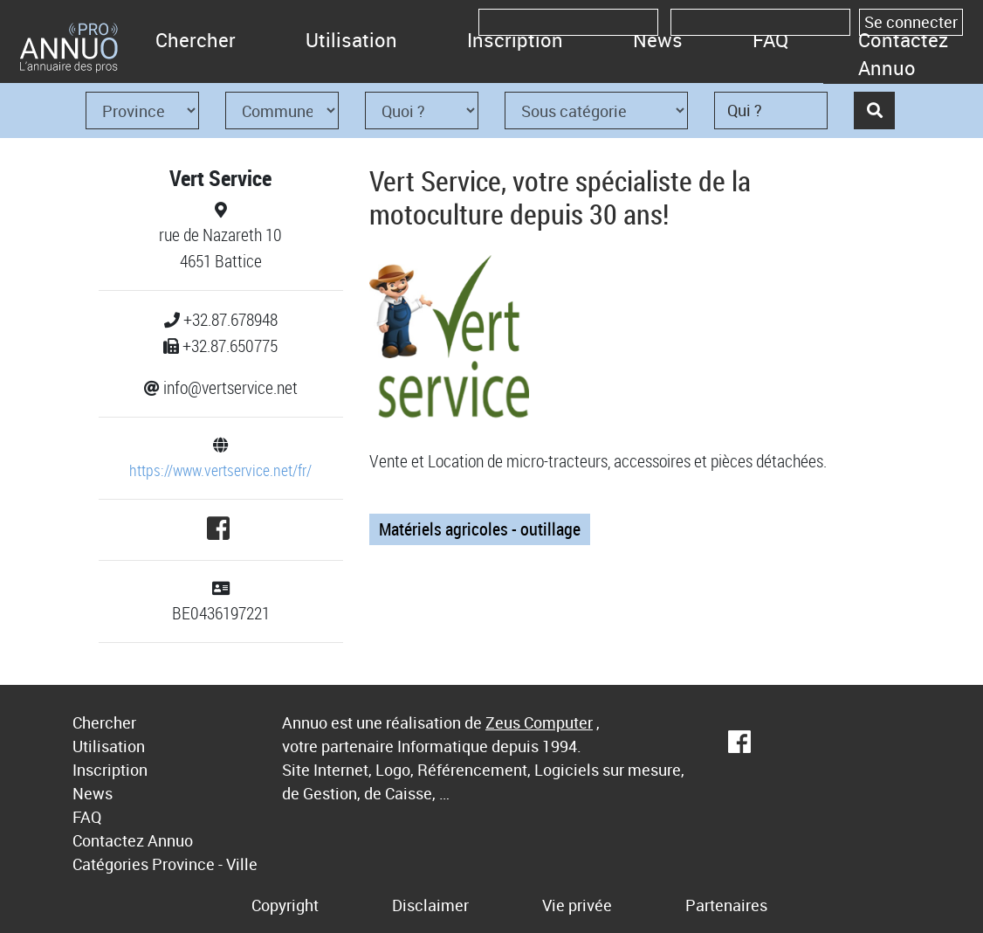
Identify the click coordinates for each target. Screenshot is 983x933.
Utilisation (351, 39)
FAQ (770, 39)
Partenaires (726, 905)
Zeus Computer (539, 722)
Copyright (285, 905)
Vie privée (577, 905)
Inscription (515, 39)
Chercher (195, 39)
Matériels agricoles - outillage (480, 529)
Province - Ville (205, 864)
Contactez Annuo (903, 53)
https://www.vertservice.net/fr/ (220, 470)
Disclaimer (430, 905)
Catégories (110, 864)
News (658, 39)
